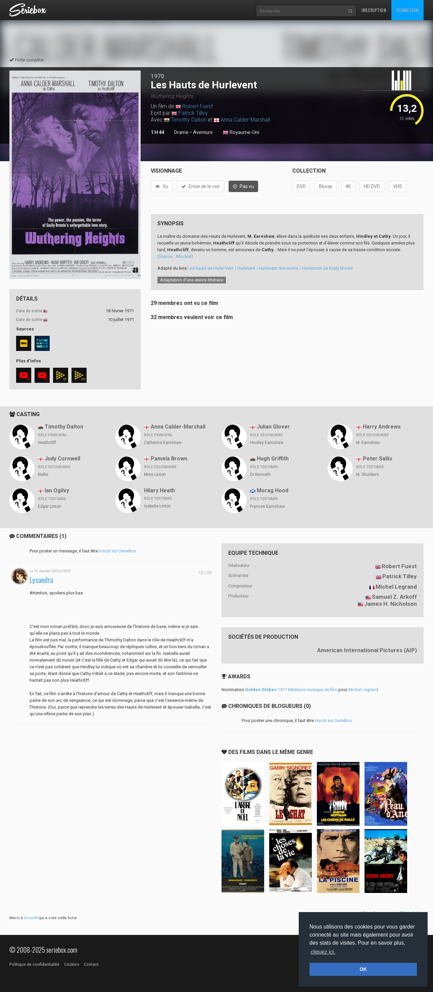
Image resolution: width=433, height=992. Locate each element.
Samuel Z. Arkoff (394, 596)
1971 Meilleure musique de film (291, 689)
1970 (157, 76)
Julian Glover (273, 426)
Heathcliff (47, 442)
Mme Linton (155, 474)
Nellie (43, 474)
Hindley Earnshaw (266, 442)
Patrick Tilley (193, 113)
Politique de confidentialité (34, 964)
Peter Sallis (377, 458)
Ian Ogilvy (57, 490)
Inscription (374, 9)
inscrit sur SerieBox (117, 550)
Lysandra (41, 580)
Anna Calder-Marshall (245, 120)
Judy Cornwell (62, 458)
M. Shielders (367, 474)
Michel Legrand (396, 586)
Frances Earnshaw (267, 506)
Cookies (71, 964)
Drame (181, 132)
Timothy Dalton (188, 120)
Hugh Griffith (273, 458)
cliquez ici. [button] (322, 952)
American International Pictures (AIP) (367, 650)
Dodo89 (31, 918)
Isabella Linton (157, 506)
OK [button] (363, 969)
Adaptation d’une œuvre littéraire (191, 279)
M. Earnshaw (368, 442)
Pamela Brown (169, 458)
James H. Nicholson (390, 603)
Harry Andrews (382, 426)
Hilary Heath (159, 490)
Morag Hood (272, 490)
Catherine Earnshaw (163, 442)
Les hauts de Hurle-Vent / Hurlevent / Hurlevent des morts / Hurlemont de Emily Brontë (270, 268)
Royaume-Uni (241, 132)
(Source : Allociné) (175, 256)
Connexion (407, 9)
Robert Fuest (197, 106)
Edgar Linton (49, 506)
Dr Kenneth (260, 474)
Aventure (203, 132)
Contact (91, 964)
